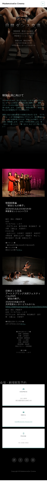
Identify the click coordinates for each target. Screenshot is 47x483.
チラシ (19, 250)
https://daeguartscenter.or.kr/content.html (26, 306)
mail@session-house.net (23, 422)
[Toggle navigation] (43, 4)
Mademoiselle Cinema (13, 3)
